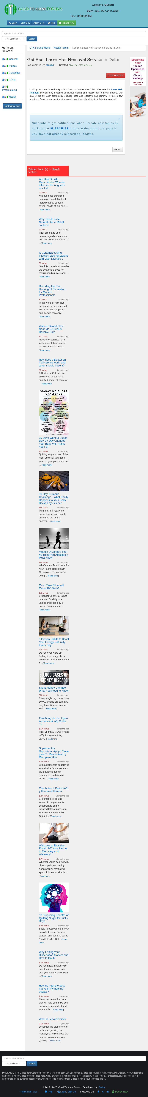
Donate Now (120, 1091)
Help (51, 23)
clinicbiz (50, 65)
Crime (8, 79)
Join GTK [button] (25, 23)
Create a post (12, 106)
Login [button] (13, 23)
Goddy (102, 1087)
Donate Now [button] (66, 23)
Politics (9, 66)
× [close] (119, 118)
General (9, 59)
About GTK (38, 23)
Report (117, 149)
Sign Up (72, 1091)
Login (61, 1091)
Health (9, 96)
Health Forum (61, 47)
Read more (44, 209)
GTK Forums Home (40, 47)
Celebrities (11, 72)
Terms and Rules (28, 1091)
